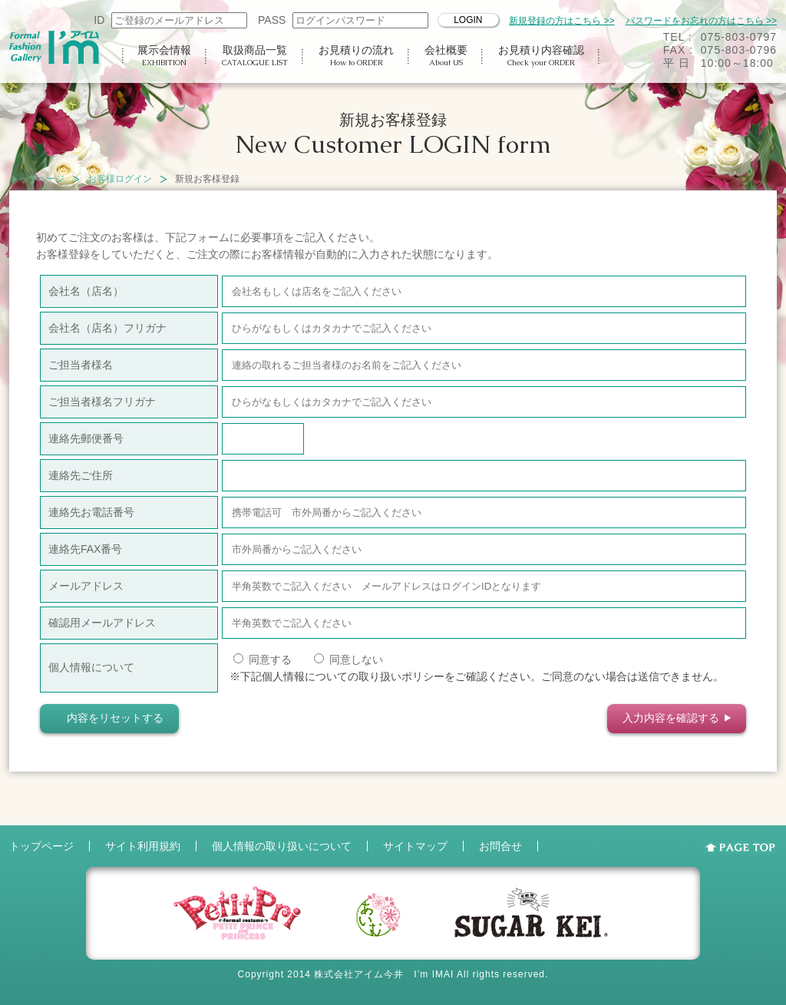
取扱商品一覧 (255, 56)
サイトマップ (415, 846)
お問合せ (500, 846)
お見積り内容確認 (541, 56)
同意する (262, 659)
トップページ (36, 179)
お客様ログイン (120, 179)
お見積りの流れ (356, 56)
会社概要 (445, 56)
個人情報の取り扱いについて (282, 846)
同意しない (348, 659)
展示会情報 (164, 56)
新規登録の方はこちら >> (561, 20)
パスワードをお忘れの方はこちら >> (701, 20)
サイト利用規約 (142, 846)
